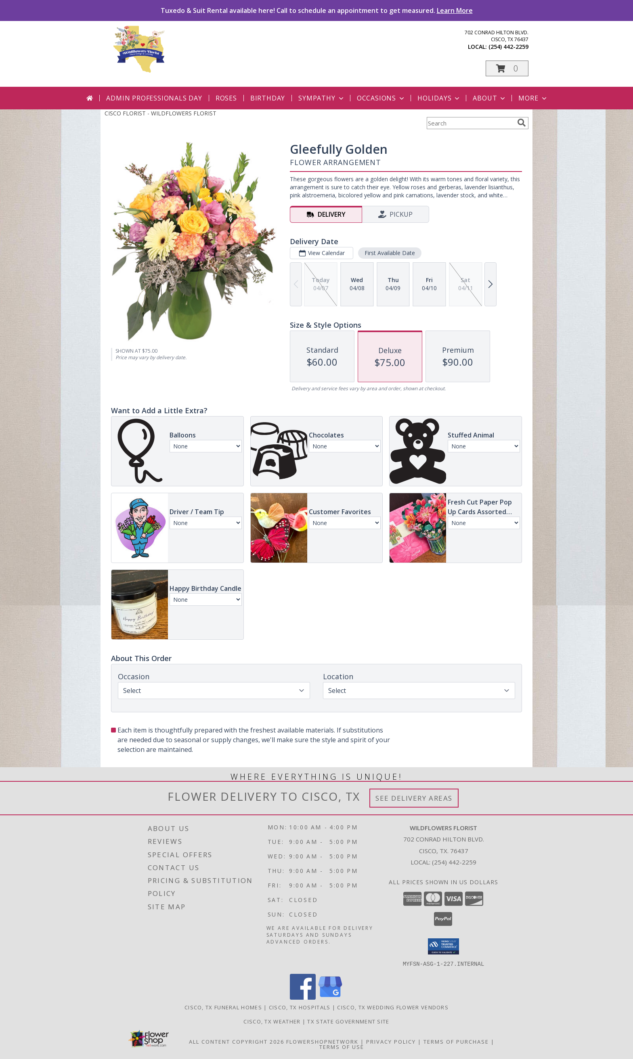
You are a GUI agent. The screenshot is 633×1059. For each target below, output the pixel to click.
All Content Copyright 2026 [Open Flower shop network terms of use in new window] (236, 1041)
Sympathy (321, 98)
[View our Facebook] (303, 997)
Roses (226, 98)
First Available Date (390, 253)
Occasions (381, 98)
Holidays (439, 98)
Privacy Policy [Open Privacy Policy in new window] (391, 1041)
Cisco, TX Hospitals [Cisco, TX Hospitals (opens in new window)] (300, 1007)
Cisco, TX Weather (271, 1021)
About (490, 98)
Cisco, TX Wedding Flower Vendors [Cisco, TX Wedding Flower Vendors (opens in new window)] (393, 1007)
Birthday (267, 98)
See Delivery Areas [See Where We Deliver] (414, 798)
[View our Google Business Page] (330, 997)
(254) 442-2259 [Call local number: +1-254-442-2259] (508, 46)
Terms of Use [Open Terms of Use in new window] (341, 1046)
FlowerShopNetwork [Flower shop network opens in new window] (322, 1041)
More (533, 98)
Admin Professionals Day (154, 98)
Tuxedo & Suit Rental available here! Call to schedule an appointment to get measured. (317, 10)
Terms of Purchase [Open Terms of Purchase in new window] (456, 1041)
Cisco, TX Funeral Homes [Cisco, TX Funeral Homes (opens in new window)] (223, 1007)
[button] (507, 68)
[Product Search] (470, 123)
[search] (521, 122)
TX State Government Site (348, 1021)
